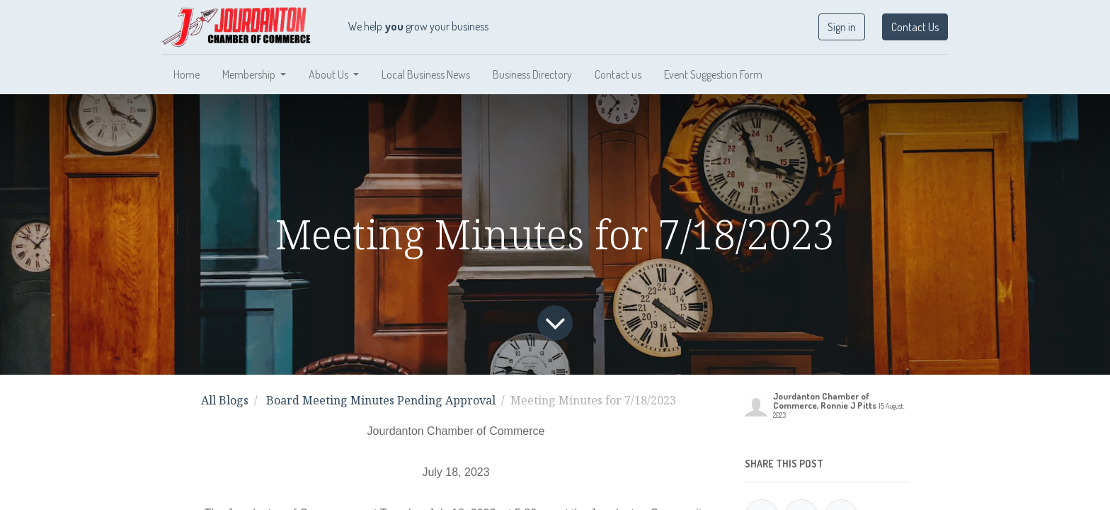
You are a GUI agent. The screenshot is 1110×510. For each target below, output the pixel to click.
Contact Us (915, 27)
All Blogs (224, 400)
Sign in (842, 27)
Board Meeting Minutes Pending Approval (381, 400)
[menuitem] (186, 74)
